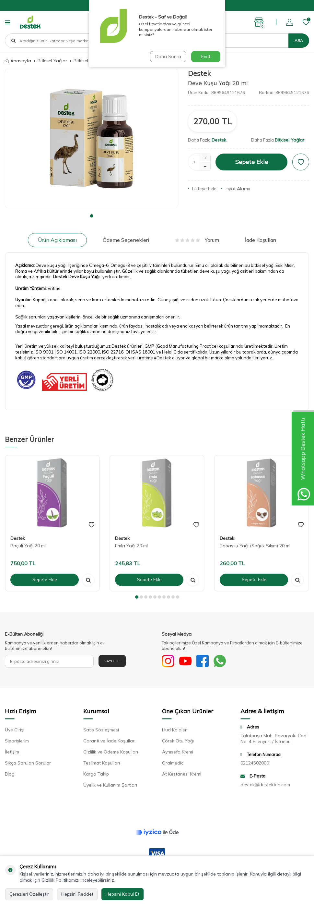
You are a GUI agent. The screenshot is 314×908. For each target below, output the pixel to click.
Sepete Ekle (251, 162)
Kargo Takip (96, 774)
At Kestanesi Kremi (181, 774)
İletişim (12, 752)
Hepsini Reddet (77, 894)
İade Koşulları (260, 240)
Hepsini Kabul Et (122, 894)
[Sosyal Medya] (168, 661)
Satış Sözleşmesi (101, 730)
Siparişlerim (17, 741)
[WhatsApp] (221, 661)
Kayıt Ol (112, 660)
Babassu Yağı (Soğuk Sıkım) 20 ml (255, 546)
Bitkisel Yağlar (52, 61)
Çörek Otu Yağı (178, 741)
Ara (299, 40)
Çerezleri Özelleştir (29, 894)
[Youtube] (186, 661)
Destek (199, 73)
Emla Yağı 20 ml (131, 546)
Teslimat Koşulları (101, 763)
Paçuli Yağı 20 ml (28, 546)
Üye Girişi (14, 730)
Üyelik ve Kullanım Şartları (110, 786)
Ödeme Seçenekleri (126, 240)
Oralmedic (172, 763)
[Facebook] (203, 661)
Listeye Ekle (202, 189)
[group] (91, 138)
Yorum (197, 240)
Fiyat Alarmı (235, 189)
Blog (10, 774)
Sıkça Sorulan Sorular (28, 763)
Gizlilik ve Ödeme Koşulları (110, 752)
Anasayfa (18, 61)
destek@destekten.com (265, 785)
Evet (205, 56)
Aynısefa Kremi (177, 752)
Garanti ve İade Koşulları (109, 741)
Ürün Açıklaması (57, 240)
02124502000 (254, 763)
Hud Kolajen (175, 730)
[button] (91, 216)
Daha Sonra (168, 56)
